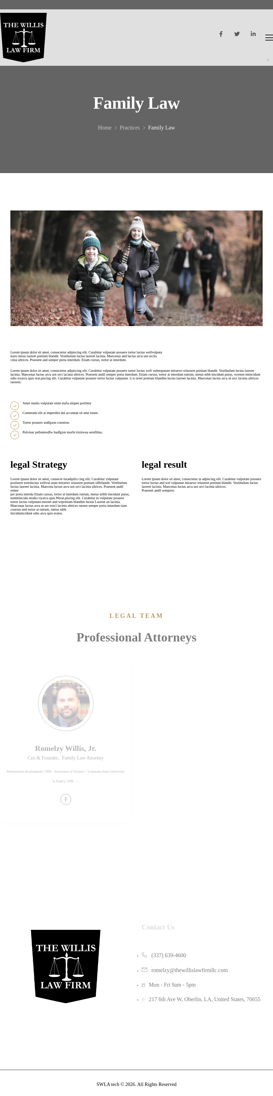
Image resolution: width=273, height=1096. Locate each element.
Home (105, 133)
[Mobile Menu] (269, 38)
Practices (130, 133)
